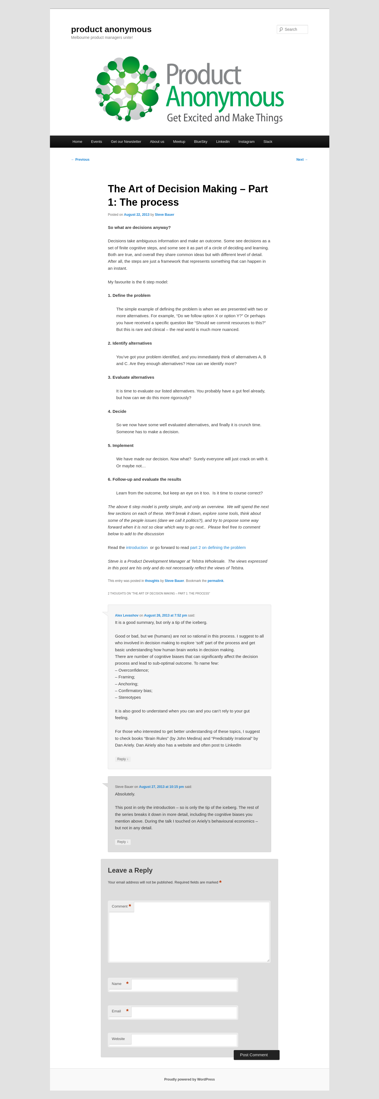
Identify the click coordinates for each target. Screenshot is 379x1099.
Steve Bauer (164, 215)
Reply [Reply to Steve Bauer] (122, 842)
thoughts (152, 581)
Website (118, 1039)
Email (120, 1011)
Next (302, 160)
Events (96, 141)
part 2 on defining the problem (218, 547)
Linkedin (223, 141)
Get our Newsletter (126, 141)
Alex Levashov (127, 615)
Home (77, 141)
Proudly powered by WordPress (189, 1079)
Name (120, 984)
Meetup (179, 141)
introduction (138, 547)
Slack (267, 141)
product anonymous (111, 29)
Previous (80, 160)
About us (157, 141)
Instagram (247, 141)
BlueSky (201, 141)
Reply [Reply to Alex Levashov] (122, 759)
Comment (121, 907)
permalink (215, 581)
